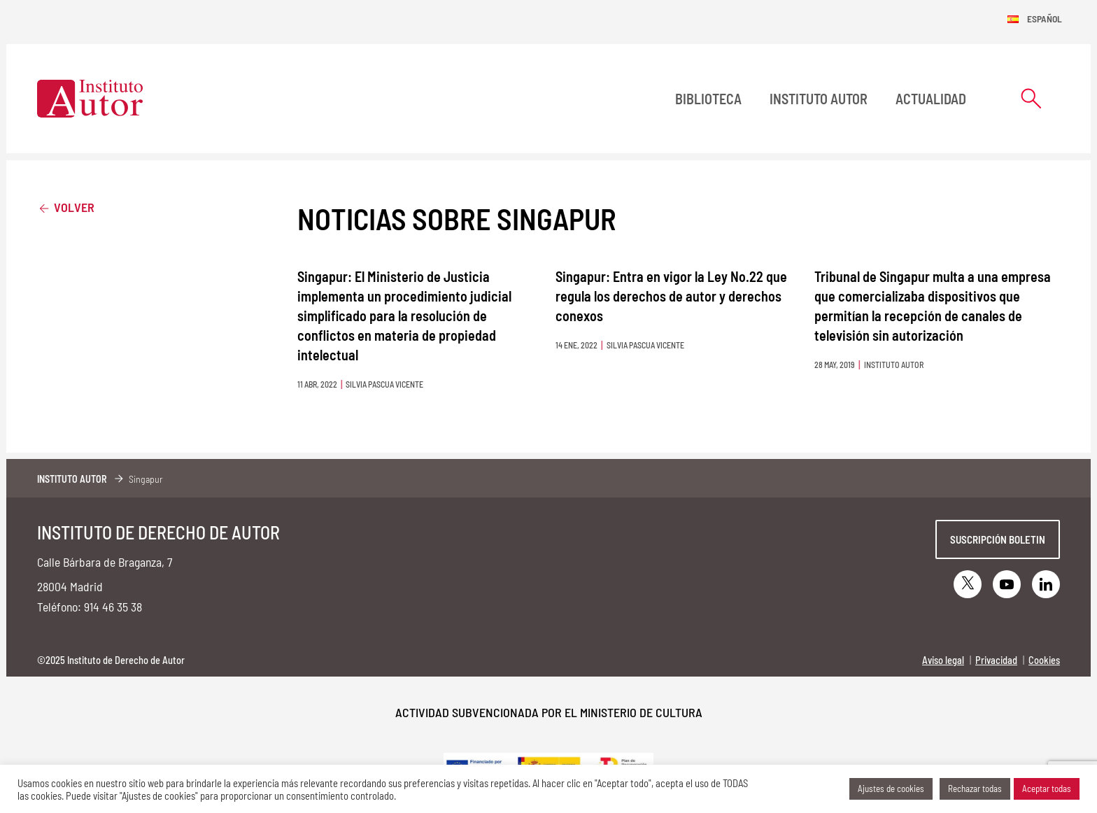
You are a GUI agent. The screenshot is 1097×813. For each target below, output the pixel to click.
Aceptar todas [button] (1046, 788)
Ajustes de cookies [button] (891, 788)
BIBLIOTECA (708, 98)
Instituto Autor (819, 98)
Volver (65, 207)
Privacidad (996, 660)
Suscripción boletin (997, 539)
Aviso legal (943, 660)
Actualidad (931, 98)
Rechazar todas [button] (975, 788)
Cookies (1044, 660)
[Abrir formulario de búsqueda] (1031, 98)
